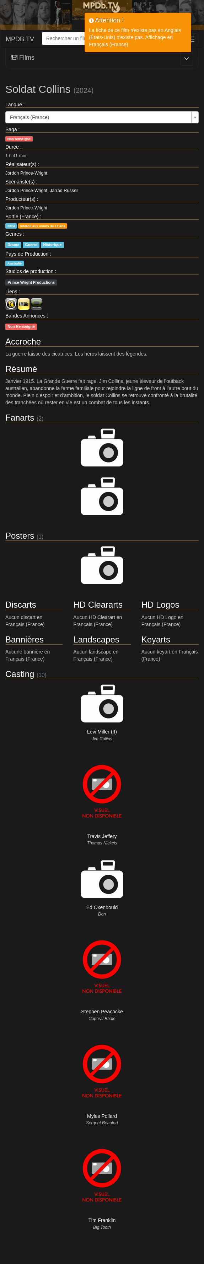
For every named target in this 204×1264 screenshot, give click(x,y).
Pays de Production (26, 254)
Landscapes (96, 639)
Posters (19, 535)
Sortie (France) (21, 216)
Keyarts (155, 639)
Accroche (23, 341)
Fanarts (19, 417)
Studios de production (29, 271)
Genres (13, 234)
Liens (11, 291)
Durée (12, 147)
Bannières (24, 639)
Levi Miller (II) (102, 732)
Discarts (20, 604)
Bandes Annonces (25, 316)
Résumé (21, 369)
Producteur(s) (20, 199)
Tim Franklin (102, 1220)
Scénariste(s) (19, 182)
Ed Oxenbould (102, 907)
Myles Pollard (102, 1116)
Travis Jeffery (102, 836)
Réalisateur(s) (20, 164)
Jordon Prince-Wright (26, 173)
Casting (19, 674)
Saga (11, 129)
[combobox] (102, 117)
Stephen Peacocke (102, 1011)
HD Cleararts (98, 604)
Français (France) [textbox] (29, 117)
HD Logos (160, 604)
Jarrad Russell (64, 190)
